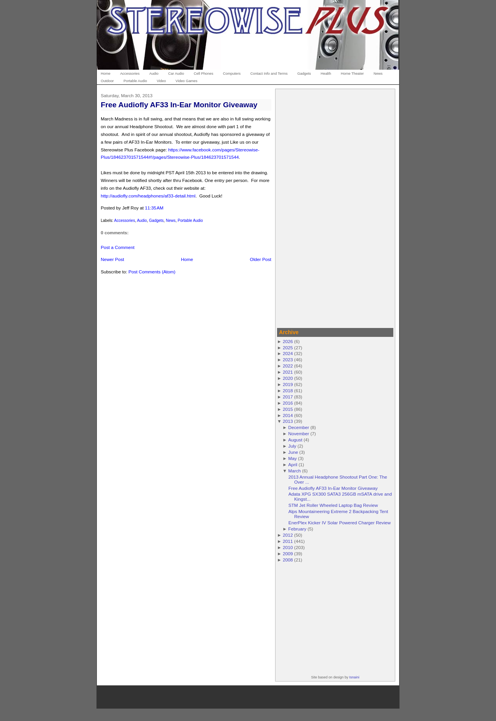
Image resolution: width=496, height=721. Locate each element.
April (292, 464)
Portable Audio (190, 220)
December (298, 427)
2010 (288, 547)
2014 (288, 415)
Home (187, 259)
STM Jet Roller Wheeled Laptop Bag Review (333, 505)
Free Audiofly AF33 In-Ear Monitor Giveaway (179, 105)
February (297, 528)
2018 (288, 390)
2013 (288, 421)
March (294, 470)
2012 (288, 534)
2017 (288, 396)
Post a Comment (117, 247)
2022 (288, 365)
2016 (288, 402)
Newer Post (112, 259)
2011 (288, 541)
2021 (288, 371)
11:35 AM (154, 207)
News (171, 220)
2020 (288, 378)
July (292, 445)
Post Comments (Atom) (151, 271)
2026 (288, 341)
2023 (288, 359)
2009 (288, 553)
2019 (288, 384)
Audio (142, 220)
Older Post (260, 259)
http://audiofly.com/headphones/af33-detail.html (148, 195)
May (292, 458)
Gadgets (156, 220)
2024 (288, 353)
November (298, 433)
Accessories (124, 220)
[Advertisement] (335, 207)
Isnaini (354, 677)
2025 (288, 347)
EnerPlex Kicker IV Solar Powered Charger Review (339, 522)
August (295, 439)
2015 (288, 409)
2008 (288, 559)
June (293, 452)
